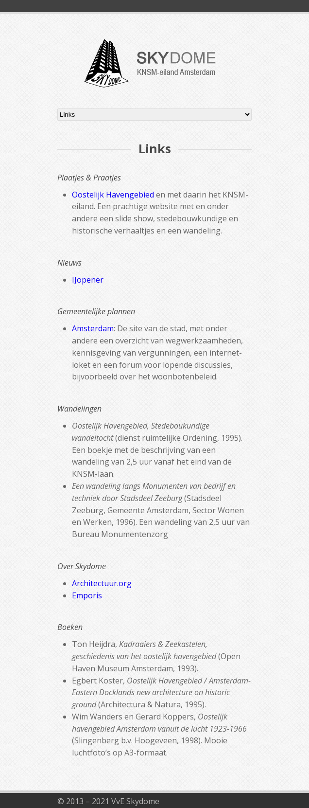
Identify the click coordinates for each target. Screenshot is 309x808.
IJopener (87, 279)
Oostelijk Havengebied (113, 194)
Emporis (87, 595)
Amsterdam (93, 328)
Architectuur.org (102, 583)
